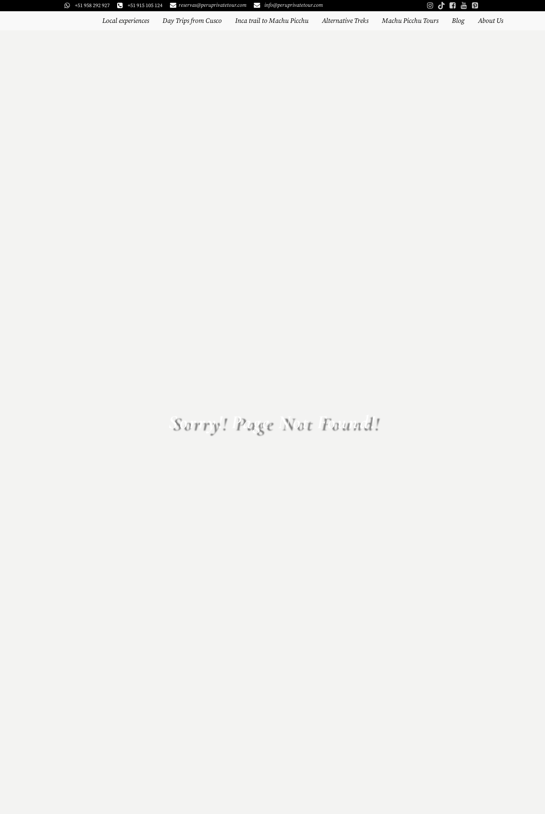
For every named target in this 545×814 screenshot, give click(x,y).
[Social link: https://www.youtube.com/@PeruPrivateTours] (463, 5)
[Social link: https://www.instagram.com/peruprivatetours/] (430, 5)
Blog (458, 20)
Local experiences (125, 20)
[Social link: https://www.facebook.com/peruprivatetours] (452, 5)
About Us (490, 20)
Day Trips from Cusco (192, 20)
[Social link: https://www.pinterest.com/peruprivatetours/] (475, 5)
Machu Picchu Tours (410, 20)
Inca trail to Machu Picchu (271, 20)
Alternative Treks (345, 20)
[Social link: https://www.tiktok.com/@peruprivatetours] (441, 5)
